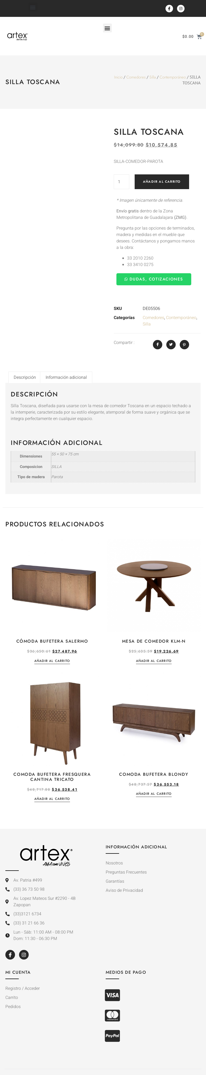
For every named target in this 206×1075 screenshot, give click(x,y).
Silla (152, 77)
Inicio (118, 77)
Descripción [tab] (25, 377)
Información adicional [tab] (66, 377)
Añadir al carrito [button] (52, 661)
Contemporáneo (173, 77)
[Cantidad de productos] (121, 181)
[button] (32, 7)
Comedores (136, 77)
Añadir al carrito (162, 181)
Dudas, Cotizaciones (153, 279)
